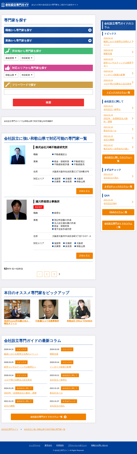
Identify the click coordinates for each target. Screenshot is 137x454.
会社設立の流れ (57, 406)
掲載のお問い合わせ (99, 445)
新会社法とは (56, 393)
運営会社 (48, 445)
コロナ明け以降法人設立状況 (18, 380)
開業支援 (54, 354)
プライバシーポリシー (77, 445)
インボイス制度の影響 (60, 367)
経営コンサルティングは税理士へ (20, 367)
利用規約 (60, 445)
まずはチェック (69, 401)
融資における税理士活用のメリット (21, 354)
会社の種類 (9, 406)
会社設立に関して (69, 375)
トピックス (21, 349)
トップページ (34, 445)
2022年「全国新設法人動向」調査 (20, 393)
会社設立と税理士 (58, 380)
